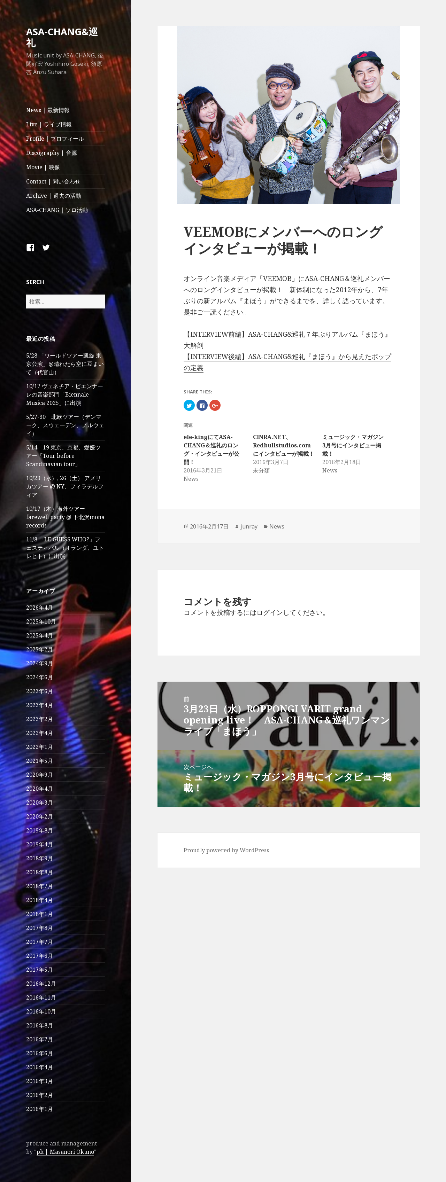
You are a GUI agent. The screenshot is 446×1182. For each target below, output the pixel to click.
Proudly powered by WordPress (226, 850)
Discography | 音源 (51, 153)
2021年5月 (39, 761)
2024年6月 (39, 677)
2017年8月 (39, 928)
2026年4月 (39, 607)
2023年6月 (39, 691)
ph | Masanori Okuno (65, 1152)
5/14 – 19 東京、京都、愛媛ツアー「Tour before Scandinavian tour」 (63, 456)
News (276, 526)
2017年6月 (39, 956)
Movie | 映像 (43, 167)
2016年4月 (39, 1067)
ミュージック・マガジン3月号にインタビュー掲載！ (353, 445)
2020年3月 (39, 802)
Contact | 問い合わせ (53, 181)
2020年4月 (39, 788)
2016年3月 (39, 1081)
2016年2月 (39, 1095)
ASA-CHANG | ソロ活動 (57, 210)
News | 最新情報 (48, 110)
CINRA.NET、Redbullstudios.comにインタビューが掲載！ (283, 445)
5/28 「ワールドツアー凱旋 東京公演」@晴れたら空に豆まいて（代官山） (65, 364)
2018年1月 (39, 914)
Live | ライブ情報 (49, 124)
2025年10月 (41, 621)
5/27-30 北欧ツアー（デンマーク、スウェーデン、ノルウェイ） (65, 425)
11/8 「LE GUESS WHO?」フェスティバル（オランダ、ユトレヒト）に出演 (65, 547)
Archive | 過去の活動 (53, 195)
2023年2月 (39, 719)
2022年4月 (39, 733)
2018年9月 (39, 858)
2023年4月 (39, 705)
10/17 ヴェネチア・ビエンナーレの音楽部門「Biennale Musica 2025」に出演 (64, 394)
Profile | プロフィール (55, 138)
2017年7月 (39, 942)
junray (248, 526)
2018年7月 (39, 886)
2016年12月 (41, 983)
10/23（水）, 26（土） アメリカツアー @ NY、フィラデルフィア (64, 486)
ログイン (269, 612)
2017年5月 (39, 969)
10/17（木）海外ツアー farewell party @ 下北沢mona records (65, 517)
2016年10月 (41, 1011)
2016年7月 (39, 1039)
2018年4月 (39, 900)
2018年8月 (39, 872)
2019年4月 (39, 844)
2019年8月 (39, 830)
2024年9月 (39, 663)
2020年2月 (39, 816)
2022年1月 (39, 747)
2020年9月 (39, 774)
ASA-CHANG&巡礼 (62, 37)
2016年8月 (39, 1025)
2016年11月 (41, 997)
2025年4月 (39, 635)
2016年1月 (39, 1109)
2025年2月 (39, 649)
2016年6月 (39, 1053)
